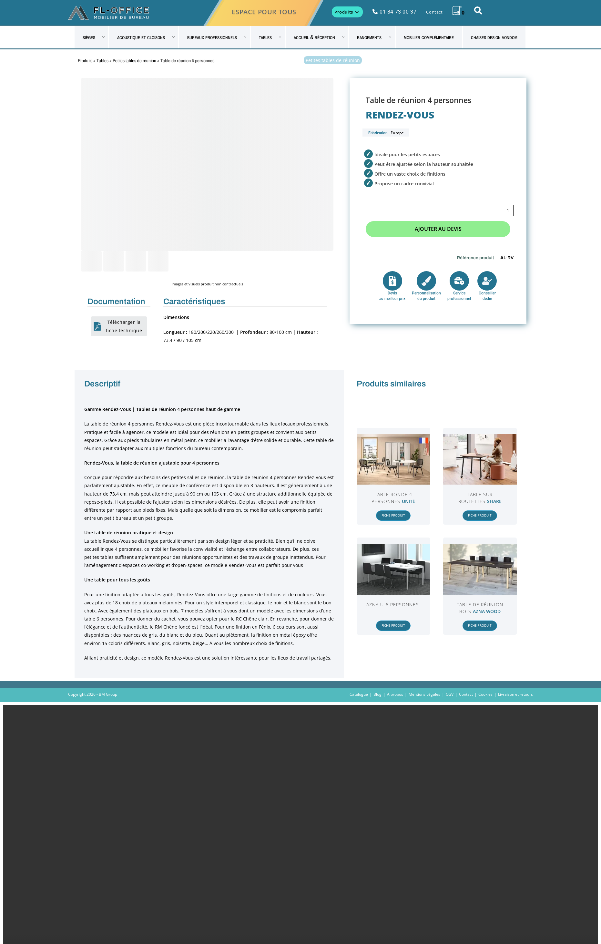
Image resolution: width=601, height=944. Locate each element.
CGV (449, 694)
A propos (395, 694)
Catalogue (359, 694)
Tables (102, 60)
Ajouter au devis (438, 228)
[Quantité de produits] (508, 210)
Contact (466, 694)
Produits (85, 60)
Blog (377, 694)
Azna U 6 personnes (392, 604)
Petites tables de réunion (134, 60)
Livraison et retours (515, 694)
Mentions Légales (424, 694)
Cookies (485, 694)
